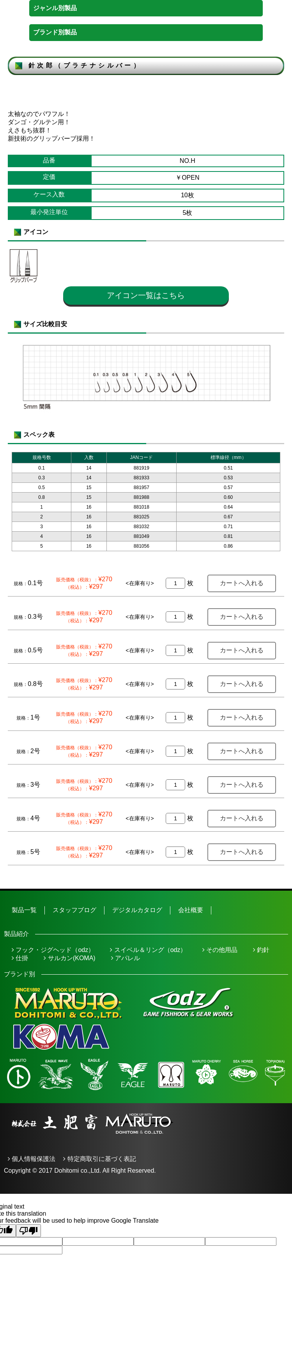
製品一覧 (24, 910)
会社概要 (190, 910)
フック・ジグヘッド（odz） (53, 950)
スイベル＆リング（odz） (148, 950)
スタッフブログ (74, 910)
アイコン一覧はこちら (146, 295)
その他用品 (219, 950)
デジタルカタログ (137, 910)
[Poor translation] (28, 1230)
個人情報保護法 (31, 1159)
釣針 (261, 950)
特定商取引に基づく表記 (99, 1159)
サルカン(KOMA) (69, 958)
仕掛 (20, 958)
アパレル (125, 958)
